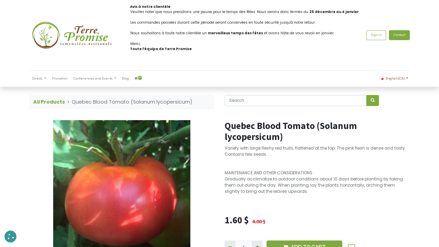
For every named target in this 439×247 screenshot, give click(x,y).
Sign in (376, 35)
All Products (49, 101)
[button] (10, 237)
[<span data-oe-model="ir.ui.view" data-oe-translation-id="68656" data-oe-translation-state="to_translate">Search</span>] (372, 100)
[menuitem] (59, 78)
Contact (399, 35)
